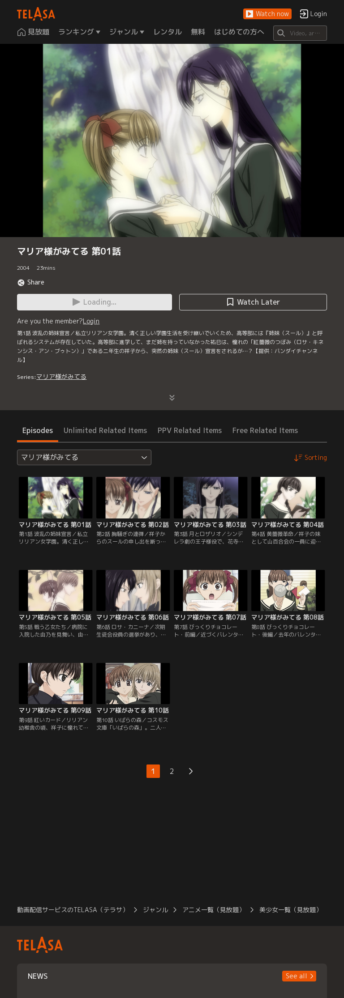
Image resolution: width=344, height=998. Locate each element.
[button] (267, 14)
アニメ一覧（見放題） (213, 909)
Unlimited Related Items (105, 430)
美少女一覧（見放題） (290, 909)
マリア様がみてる (61, 376)
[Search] (300, 33)
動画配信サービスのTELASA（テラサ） (73, 909)
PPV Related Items (190, 430)
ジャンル (155, 909)
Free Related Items (265, 430)
